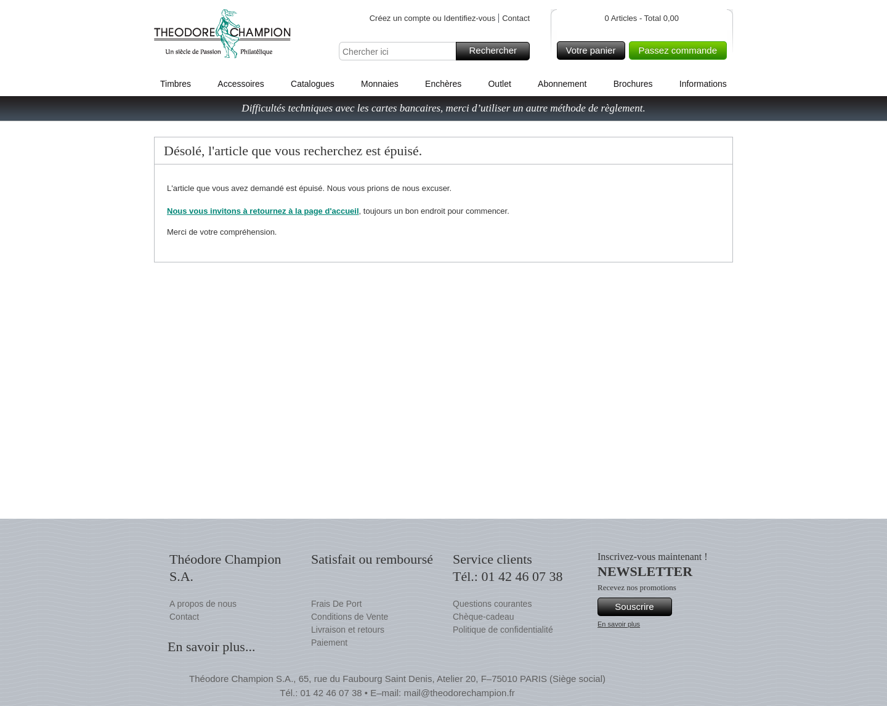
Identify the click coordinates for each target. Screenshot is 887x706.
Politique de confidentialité (503, 630)
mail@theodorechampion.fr (458, 693)
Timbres (175, 84)
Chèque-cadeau (483, 617)
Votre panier (594, 50)
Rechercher (497, 51)
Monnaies (380, 84)
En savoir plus (618, 624)
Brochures (633, 84)
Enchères (443, 84)
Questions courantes (492, 604)
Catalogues (312, 84)
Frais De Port (336, 604)
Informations (703, 84)
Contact (516, 18)
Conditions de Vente (349, 617)
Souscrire (641, 607)
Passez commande (680, 50)
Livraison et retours (347, 630)
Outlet (499, 84)
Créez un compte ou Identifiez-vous (433, 18)
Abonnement (562, 84)
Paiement (329, 642)
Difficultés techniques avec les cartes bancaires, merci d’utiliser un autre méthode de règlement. (443, 108)
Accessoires (240, 84)
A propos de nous (203, 604)
